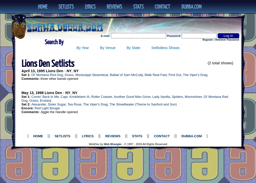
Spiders (177, 97)
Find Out (175, 75)
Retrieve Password (227, 39)
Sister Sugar (57, 104)
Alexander (38, 104)
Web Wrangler (113, 144)
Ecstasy (45, 100)
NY (69, 71)
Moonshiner (193, 97)
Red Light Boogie (47, 108)
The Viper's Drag (195, 75)
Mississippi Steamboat (91, 75)
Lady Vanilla (161, 97)
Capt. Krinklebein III (75, 97)
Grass (69, 75)
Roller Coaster (101, 97)
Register (207, 39)
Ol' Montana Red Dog (47, 75)
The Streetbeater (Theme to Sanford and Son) (143, 104)
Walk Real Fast (156, 75)
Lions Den (54, 71)
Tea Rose (75, 104)
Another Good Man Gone (132, 97)
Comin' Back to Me (45, 97)
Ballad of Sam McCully (126, 75)
